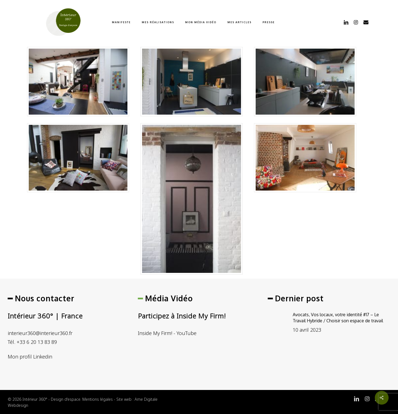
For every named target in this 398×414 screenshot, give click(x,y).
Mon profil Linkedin (30, 356)
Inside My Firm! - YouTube (167, 333)
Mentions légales (97, 399)
